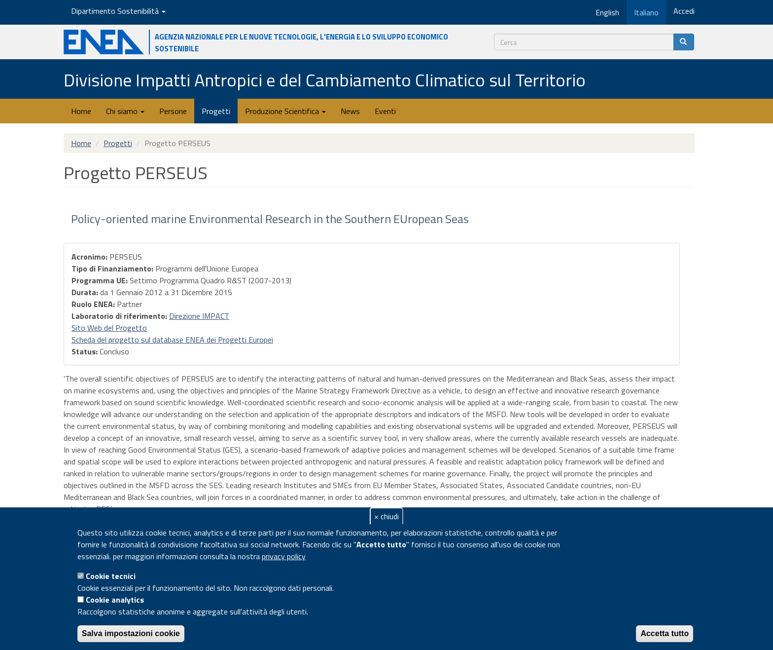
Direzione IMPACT (199, 316)
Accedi (684, 11)
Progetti (216, 111)
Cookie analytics (115, 600)
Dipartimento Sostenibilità (118, 11)
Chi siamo (125, 111)
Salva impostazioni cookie (131, 633)
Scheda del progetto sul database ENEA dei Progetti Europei (172, 339)
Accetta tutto (664, 633)
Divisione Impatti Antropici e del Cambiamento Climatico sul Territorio (325, 79)
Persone (173, 111)
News (350, 111)
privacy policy (284, 556)
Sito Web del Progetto (109, 328)
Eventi (385, 111)
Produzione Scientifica (285, 111)
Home (81, 111)
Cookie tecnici (111, 576)
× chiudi (386, 516)
